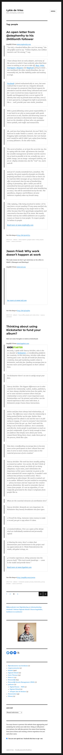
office (23, 315)
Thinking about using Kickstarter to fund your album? (23, 330)
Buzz (37, 65)
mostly (37, 239)
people (41, 239)
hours (20, 315)
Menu (53, 11)
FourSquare (11, 68)
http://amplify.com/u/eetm (26, 577)
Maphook (30, 68)
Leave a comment (16, 241)
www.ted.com (21, 267)
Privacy (10, 696)
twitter (8, 241)
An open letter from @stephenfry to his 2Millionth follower (20, 35)
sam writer (33, 315)
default (15, 239)
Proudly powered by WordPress (23, 750)
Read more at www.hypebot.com (19, 567)
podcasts (11, 684)
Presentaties (12, 694)
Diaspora (19, 68)
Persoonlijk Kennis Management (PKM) (21, 682)
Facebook (10, 83)
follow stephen (23, 239)
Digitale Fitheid (13, 673)
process (31, 581)
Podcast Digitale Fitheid (21, 609)
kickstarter (22, 581)
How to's (11, 677)
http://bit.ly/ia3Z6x (23, 310)
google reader (31, 239)
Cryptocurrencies (13, 668)
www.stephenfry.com (24, 44)
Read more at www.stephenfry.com (20, 225)
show (37, 315)
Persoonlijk (12, 680)
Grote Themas (12, 675)
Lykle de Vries (14, 10)
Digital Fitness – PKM (17, 687)
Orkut (42, 65)
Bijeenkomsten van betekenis (18, 666)
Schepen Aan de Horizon (18, 691)
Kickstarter (22, 353)
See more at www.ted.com (17, 300)
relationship (37, 581)
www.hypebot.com (23, 343)
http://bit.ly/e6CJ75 (23, 235)
